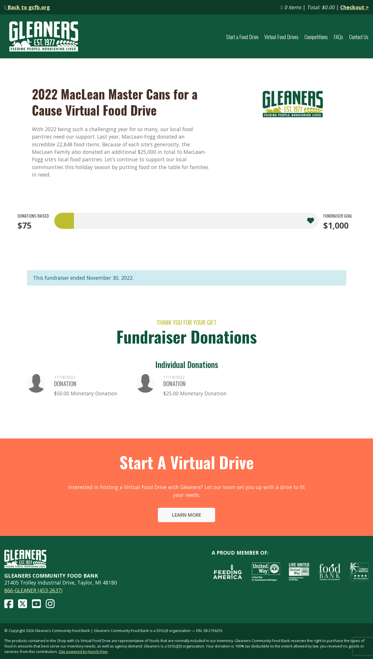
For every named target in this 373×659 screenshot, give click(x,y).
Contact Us (358, 36)
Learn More (186, 515)
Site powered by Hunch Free (83, 651)
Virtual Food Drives (281, 36)
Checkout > (354, 7)
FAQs (338, 36)
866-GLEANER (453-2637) (33, 590)
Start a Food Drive (242, 36)
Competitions (316, 36)
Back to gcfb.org (27, 7)
